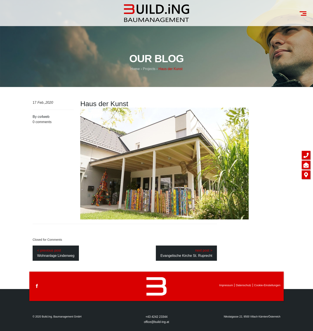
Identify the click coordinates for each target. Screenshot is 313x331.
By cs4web (41, 117)
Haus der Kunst (104, 104)
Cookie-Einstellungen (267, 285)
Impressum (226, 285)
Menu (304, 11)
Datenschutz (243, 285)
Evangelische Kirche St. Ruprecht (186, 255)
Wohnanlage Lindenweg (55, 255)
